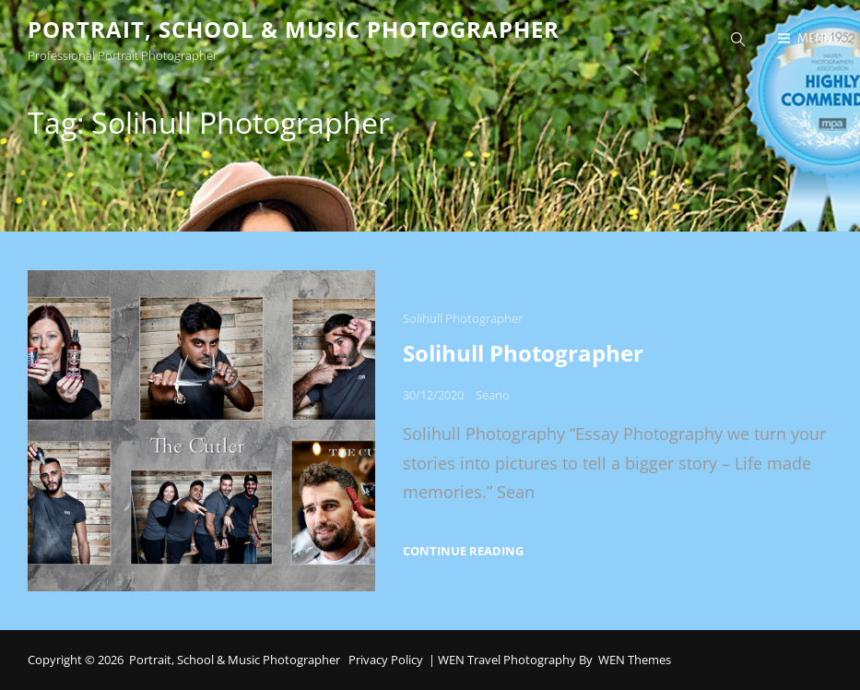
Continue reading (463, 551)
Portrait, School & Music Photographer (294, 29)
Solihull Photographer (463, 318)
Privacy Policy (385, 659)
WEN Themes (634, 659)
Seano (493, 395)
